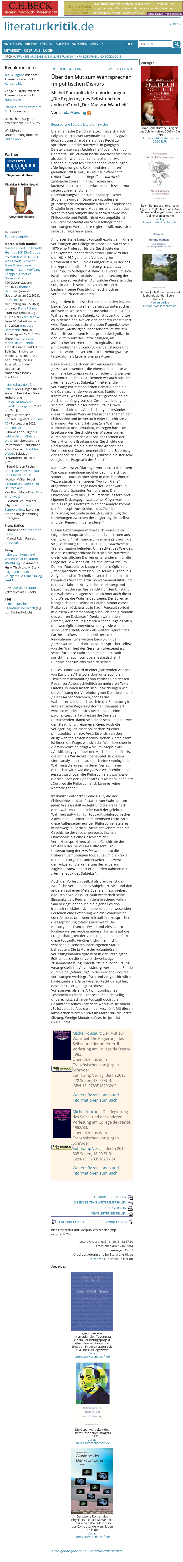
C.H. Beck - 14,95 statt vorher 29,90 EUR (160, 139)
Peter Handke (30, 317)
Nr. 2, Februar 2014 (62, 56)
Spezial (46, 43)
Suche (130, 44)
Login (48, 50)
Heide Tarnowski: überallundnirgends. (19, 404)
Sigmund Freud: (23, 575)
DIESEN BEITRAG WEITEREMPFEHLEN (103, 1202)
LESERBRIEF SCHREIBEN (112, 1197)
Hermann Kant (15, 269)
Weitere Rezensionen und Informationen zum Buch (96, 1097)
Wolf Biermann (24, 261)
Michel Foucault (87, 1033)
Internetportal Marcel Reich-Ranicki (19, 340)
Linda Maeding (72, 112)
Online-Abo (13, 139)
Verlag (175, 24)
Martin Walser (19, 256)
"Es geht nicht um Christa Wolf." (21, 436)
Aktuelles (13, 43)
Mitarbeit (12, 50)
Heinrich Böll (14, 252)
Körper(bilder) (15, 83)
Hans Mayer (13, 99)
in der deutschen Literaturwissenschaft (20, 606)
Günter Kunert (15, 248)
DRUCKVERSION (118, 1208)
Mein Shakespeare (18, 265)
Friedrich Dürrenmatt (18, 276)
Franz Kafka (13, 543)
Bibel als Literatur (24, 587)
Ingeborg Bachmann (19, 327)
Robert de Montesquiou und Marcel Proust (22, 473)
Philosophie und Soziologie (100, 56)
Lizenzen (97, 1259)
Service (96, 43)
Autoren (79, 43)
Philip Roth (34, 248)
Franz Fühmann (29, 308)
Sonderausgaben (18, 236)
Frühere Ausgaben (31, 56)
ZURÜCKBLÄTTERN (66, 69)
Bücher (62, 43)
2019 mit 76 (13, 427)
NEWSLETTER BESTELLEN (112, 1213)
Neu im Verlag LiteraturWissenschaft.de (159, 304)
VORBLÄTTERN (121, 69)
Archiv (31, 43)
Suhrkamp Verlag (88, 1148)
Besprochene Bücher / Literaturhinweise (79, 124)
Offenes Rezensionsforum (23, 107)
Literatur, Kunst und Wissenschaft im (21, 558)
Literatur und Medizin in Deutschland (22, 485)
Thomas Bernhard (17, 289)
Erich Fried (12, 300)
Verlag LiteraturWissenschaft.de (92, 1355)
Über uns (32, 50)
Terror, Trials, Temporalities (18, 507)
